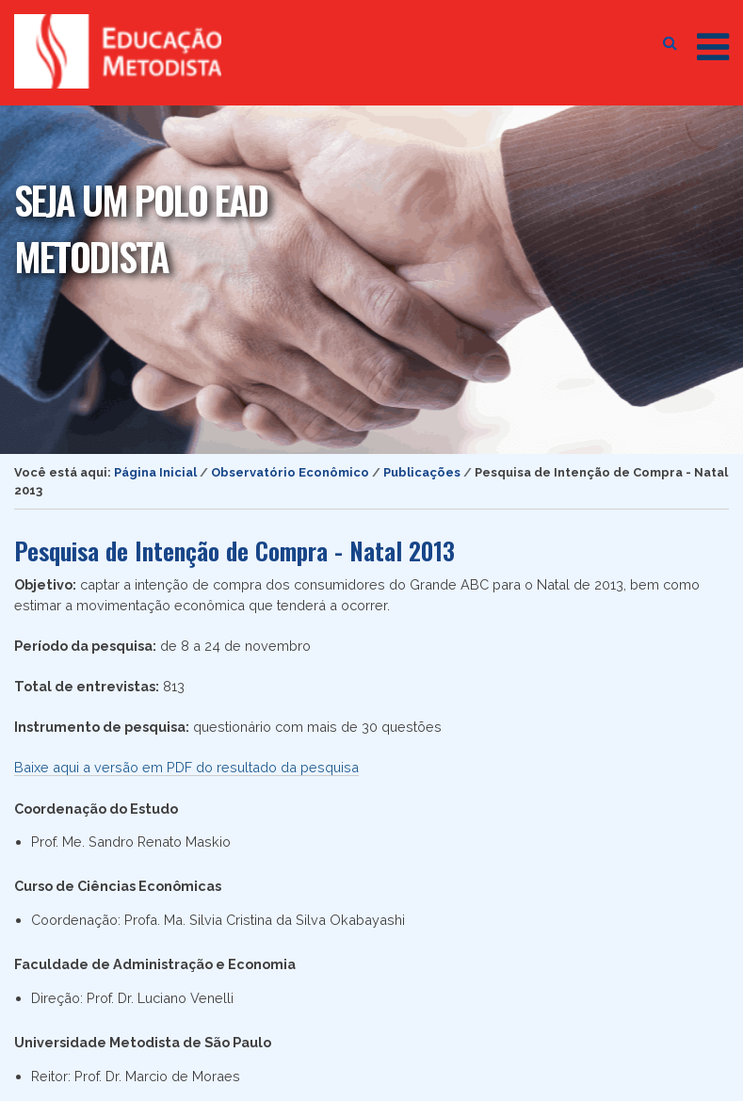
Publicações (421, 472)
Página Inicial (155, 472)
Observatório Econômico (290, 472)
